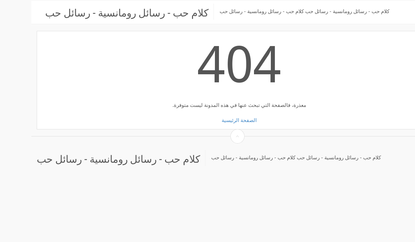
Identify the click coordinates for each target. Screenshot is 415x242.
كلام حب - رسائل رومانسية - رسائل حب (95, 11)
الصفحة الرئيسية (207, 120)
